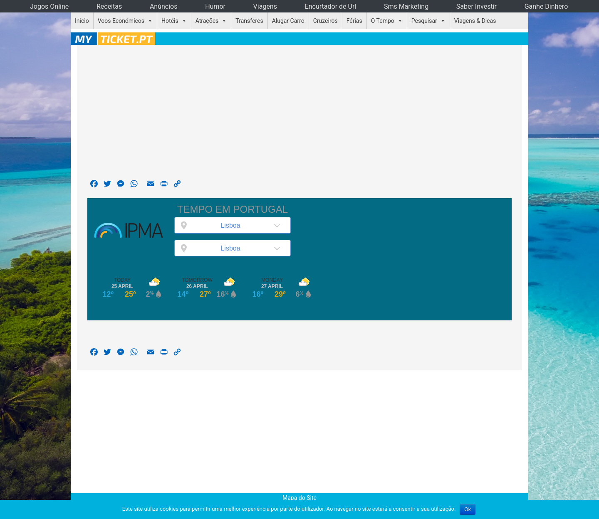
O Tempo (382, 20)
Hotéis (169, 20)
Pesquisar (424, 20)
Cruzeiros (325, 20)
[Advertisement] (299, 114)
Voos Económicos (121, 20)
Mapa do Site (299, 497)
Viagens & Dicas (475, 20)
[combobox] (232, 225)
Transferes (249, 20)
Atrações (207, 20)
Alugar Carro (288, 20)
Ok (467, 509)
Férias (354, 20)
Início (82, 20)
